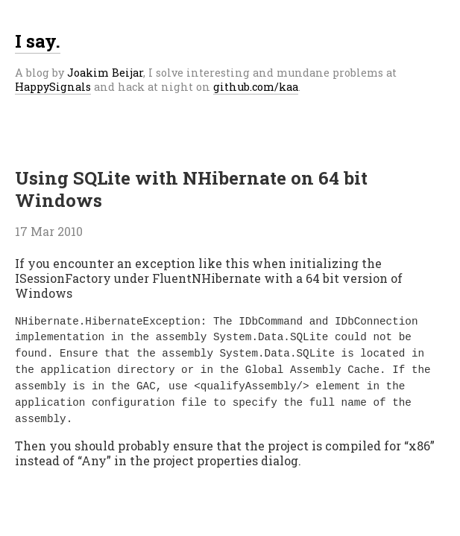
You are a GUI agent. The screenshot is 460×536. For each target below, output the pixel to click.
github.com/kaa (255, 87)
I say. (37, 41)
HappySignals (53, 87)
